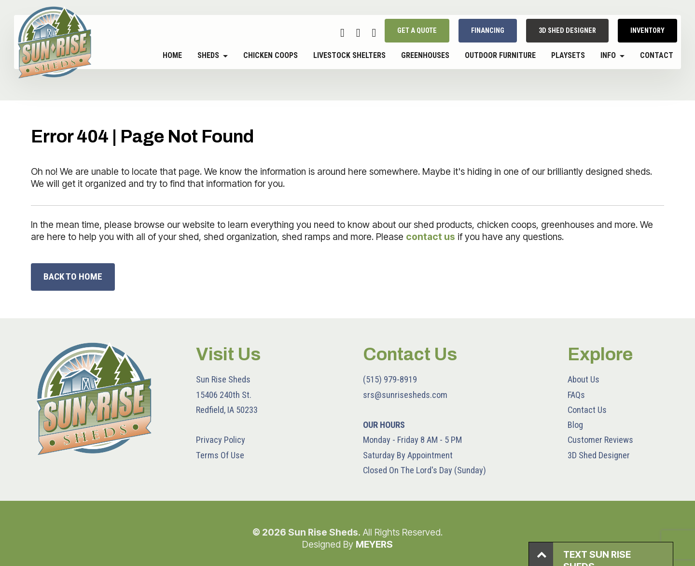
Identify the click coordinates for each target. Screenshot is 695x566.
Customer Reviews (600, 440)
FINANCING (487, 31)
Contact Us (587, 410)
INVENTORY (647, 31)
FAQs (576, 395)
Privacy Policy (220, 440)
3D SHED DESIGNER (567, 31)
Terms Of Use (220, 455)
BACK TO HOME (72, 276)
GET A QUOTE (417, 31)
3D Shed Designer (599, 455)
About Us (583, 379)
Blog (575, 425)
